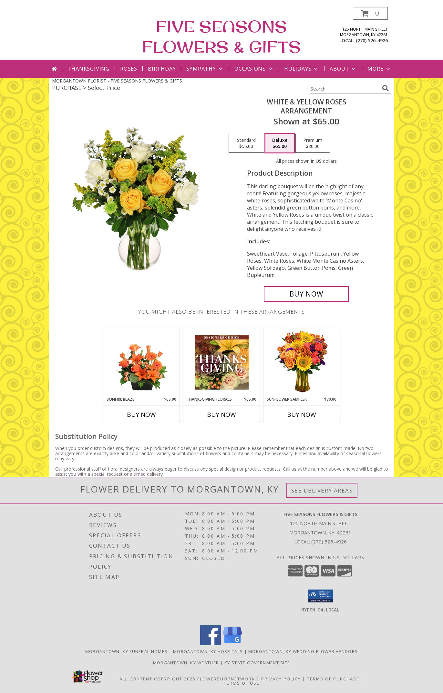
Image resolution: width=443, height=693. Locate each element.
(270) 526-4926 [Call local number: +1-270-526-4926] (372, 40)
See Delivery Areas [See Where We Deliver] (322, 490)
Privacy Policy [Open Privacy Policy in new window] (281, 679)
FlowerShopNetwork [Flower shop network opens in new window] (226, 679)
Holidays (301, 68)
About (343, 68)
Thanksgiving (88, 68)
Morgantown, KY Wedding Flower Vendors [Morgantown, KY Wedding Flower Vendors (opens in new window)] (303, 651)
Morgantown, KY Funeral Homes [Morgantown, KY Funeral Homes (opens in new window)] (126, 651)
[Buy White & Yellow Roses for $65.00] (306, 294)
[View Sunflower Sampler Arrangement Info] (302, 362)
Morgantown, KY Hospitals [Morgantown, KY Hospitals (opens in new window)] (208, 651)
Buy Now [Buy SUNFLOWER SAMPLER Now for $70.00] (301, 414)
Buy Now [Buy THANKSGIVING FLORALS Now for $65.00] (221, 414)
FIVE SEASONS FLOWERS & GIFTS (221, 36)
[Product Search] (344, 88)
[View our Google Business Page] (232, 643)
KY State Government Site (257, 663)
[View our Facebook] (210, 643)
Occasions (253, 68)
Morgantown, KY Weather (186, 663)
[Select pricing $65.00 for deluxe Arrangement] (279, 143)
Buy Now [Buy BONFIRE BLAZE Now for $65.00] (141, 414)
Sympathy (204, 68)
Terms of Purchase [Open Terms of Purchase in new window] (333, 679)
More (379, 68)
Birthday (162, 68)
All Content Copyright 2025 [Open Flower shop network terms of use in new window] (157, 679)
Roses (128, 68)
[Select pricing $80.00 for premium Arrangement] (313, 143)
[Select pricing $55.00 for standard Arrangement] (246, 143)
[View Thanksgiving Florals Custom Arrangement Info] (222, 362)
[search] (385, 88)
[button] (370, 13)
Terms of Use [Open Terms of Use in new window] (242, 683)
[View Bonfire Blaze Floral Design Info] (142, 362)
